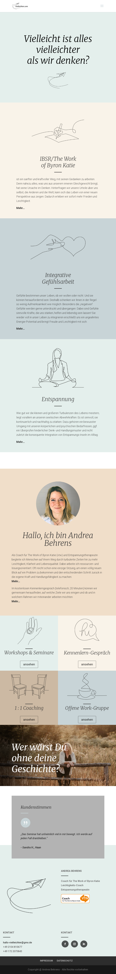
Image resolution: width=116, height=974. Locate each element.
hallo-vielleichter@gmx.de (17, 942)
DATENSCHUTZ (65, 961)
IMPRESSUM (46, 961)
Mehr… (20, 328)
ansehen (29, 664)
